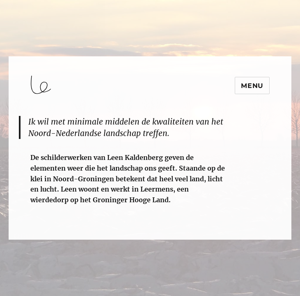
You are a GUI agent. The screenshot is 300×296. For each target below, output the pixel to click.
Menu (252, 86)
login (22, 236)
